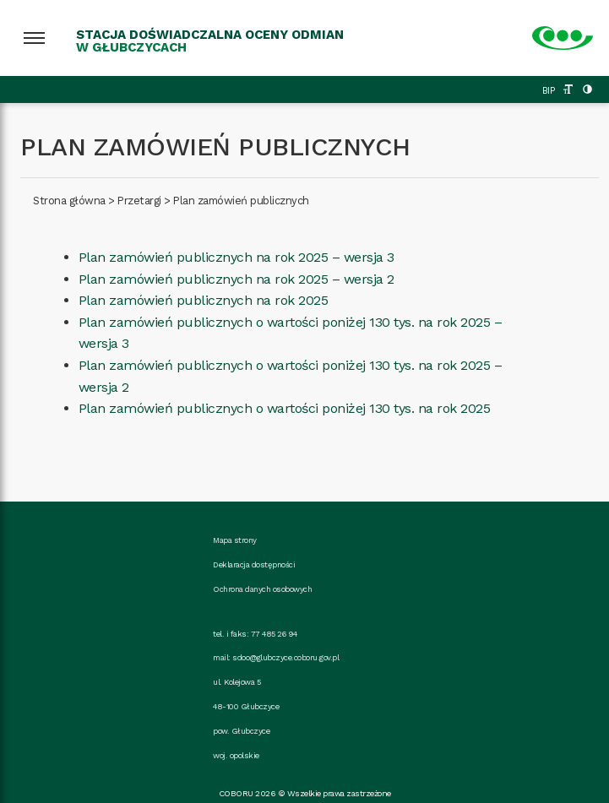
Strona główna (69, 200)
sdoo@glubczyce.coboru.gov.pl (285, 657)
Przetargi (139, 200)
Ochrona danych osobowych (262, 589)
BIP (548, 90)
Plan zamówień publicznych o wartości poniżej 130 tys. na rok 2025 (285, 408)
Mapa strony (235, 540)
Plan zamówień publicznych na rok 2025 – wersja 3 (236, 257)
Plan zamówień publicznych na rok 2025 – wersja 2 (236, 279)
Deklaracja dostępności (254, 564)
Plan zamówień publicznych (241, 200)
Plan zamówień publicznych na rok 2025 (204, 300)
